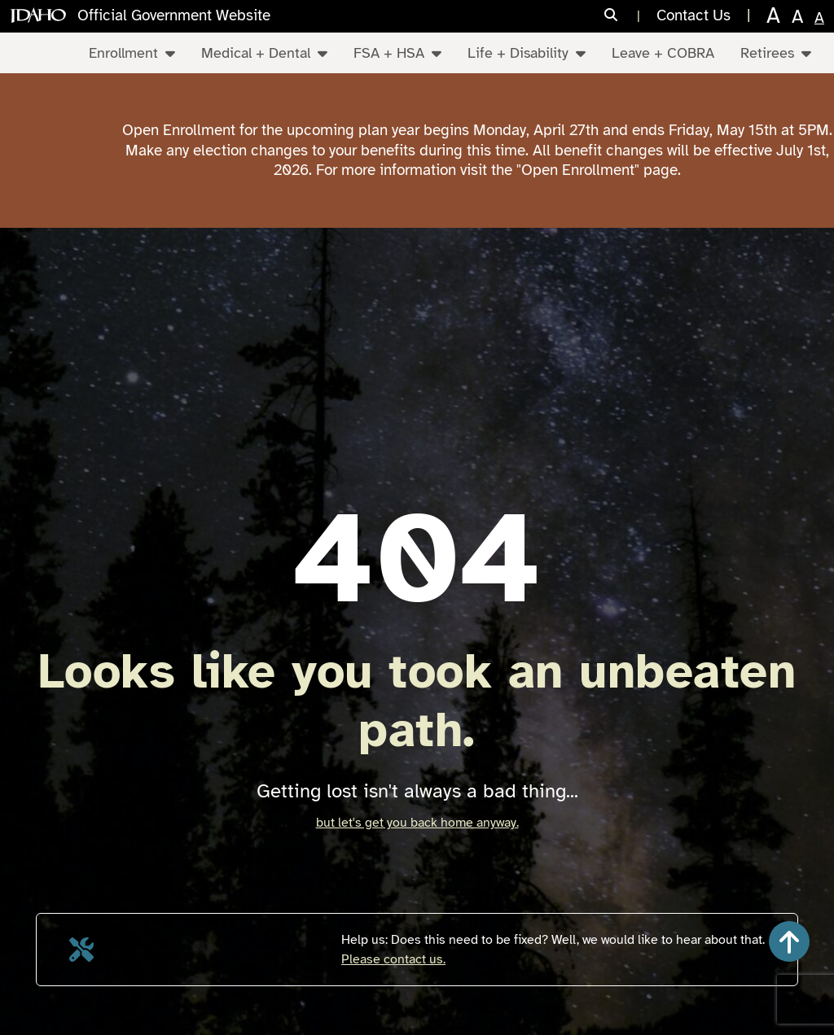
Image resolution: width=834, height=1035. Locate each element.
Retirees (775, 53)
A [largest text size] (773, 16)
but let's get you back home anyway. (417, 822)
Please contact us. (393, 959)
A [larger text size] (797, 16)
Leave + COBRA (663, 53)
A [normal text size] (819, 18)
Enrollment (132, 53)
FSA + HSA (397, 53)
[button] (789, 941)
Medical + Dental (264, 53)
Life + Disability (526, 53)
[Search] (622, 16)
